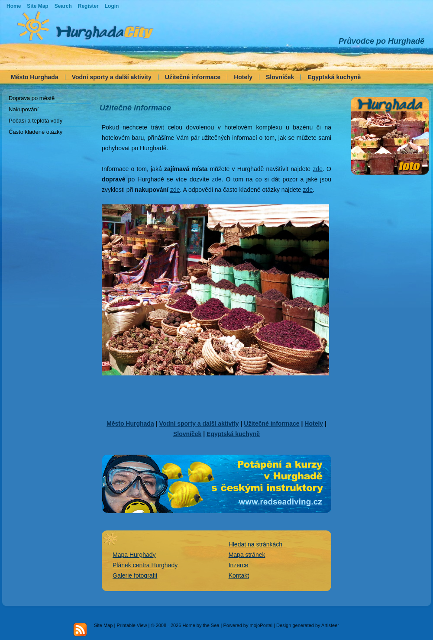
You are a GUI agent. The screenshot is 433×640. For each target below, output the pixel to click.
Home (13, 6)
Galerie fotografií (135, 575)
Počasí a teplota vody (35, 120)
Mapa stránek (247, 554)
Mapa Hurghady (134, 554)
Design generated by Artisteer (307, 625)
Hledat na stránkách (256, 544)
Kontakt (239, 575)
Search (63, 6)
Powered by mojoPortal (247, 625)
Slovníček (280, 77)
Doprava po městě (32, 98)
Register (88, 6)
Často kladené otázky (35, 132)
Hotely (243, 77)
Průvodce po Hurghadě (381, 41)
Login (112, 6)
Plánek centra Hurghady (145, 565)
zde (318, 168)
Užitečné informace (192, 77)
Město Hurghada (34, 77)
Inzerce (239, 565)
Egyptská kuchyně (334, 77)
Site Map (103, 625)
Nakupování (24, 109)
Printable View (131, 625)
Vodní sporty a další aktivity (112, 77)
